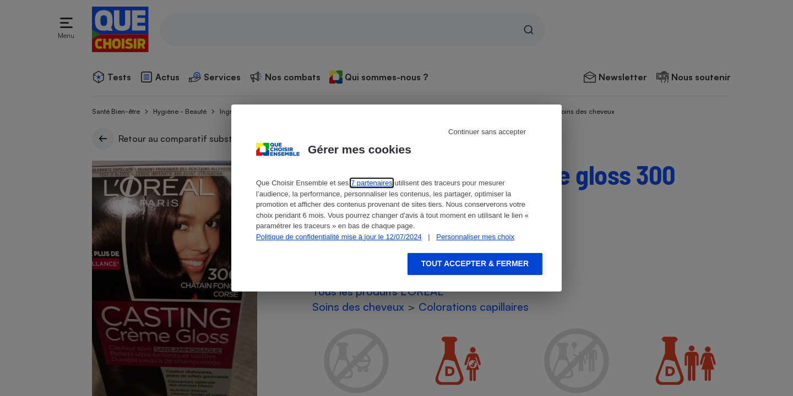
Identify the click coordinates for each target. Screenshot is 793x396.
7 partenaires (372, 183)
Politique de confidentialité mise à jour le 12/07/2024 (339, 237)
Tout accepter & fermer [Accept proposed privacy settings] (475, 263)
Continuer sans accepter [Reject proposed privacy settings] (487, 132)
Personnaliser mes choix (475, 237)
